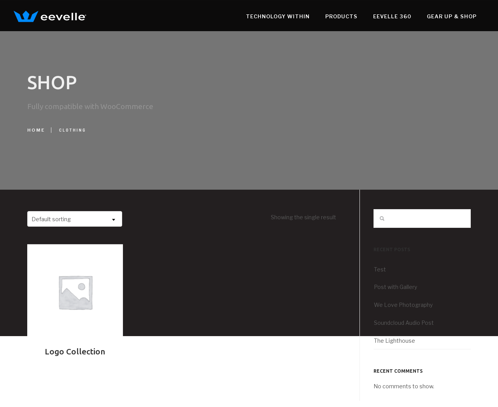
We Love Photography (403, 304)
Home (36, 130)
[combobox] (74, 219)
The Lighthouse (394, 340)
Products (328, 16)
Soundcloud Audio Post (404, 322)
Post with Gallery (395, 287)
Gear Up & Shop (438, 16)
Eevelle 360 (378, 16)
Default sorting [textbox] (51, 219)
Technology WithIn (264, 16)
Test (380, 269)
